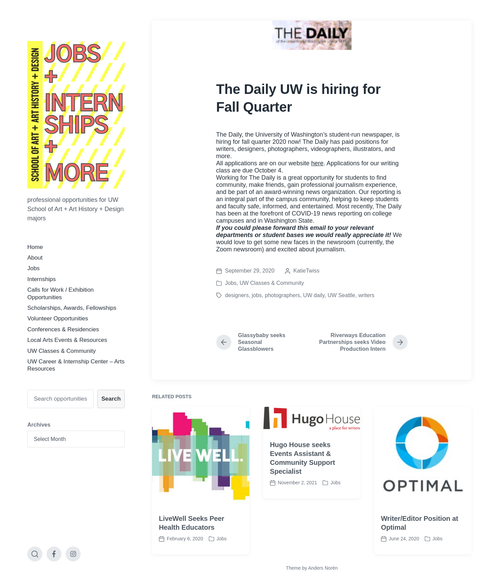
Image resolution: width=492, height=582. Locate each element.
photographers (282, 295)
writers (366, 295)
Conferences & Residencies (63, 329)
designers (237, 295)
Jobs (33, 268)
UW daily (314, 295)
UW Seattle (341, 295)
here (317, 163)
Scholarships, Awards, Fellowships (71, 308)
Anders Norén (323, 568)
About (34, 257)
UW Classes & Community (61, 351)
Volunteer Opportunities (57, 318)
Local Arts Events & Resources (67, 340)
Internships (41, 279)
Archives (39, 425)
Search (111, 399)
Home (35, 247)
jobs (257, 295)
